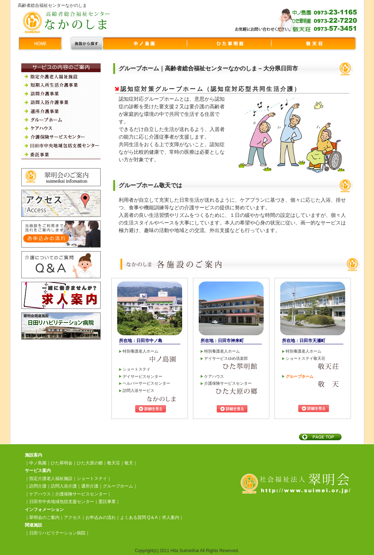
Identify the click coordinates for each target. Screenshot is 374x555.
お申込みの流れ (100, 517)
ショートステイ (92, 478)
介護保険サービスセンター (81, 494)
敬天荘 (113, 463)
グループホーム (118, 486)
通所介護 (89, 486)
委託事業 (107, 501)
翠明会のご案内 (44, 517)
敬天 (128, 463)
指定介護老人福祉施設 (50, 478)
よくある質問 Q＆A (139, 517)
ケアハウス (40, 494)
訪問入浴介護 (64, 486)
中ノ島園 (38, 463)
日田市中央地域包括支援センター (61, 501)
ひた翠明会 (61, 463)
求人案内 (170, 517)
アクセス (72, 517)
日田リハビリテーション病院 (57, 533)
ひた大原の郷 (90, 463)
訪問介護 (38, 486)
